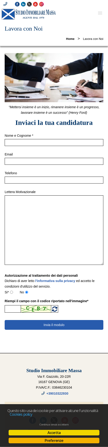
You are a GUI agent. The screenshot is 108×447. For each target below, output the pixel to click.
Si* (7, 292)
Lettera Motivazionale (20, 192)
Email (9, 154)
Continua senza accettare (53, 424)
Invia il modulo (54, 325)
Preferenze (54, 440)
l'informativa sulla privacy (55, 281)
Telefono (11, 173)
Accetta (54, 432)
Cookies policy (21, 414)
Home (70, 39)
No (22, 292)
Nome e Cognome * (19, 135)
